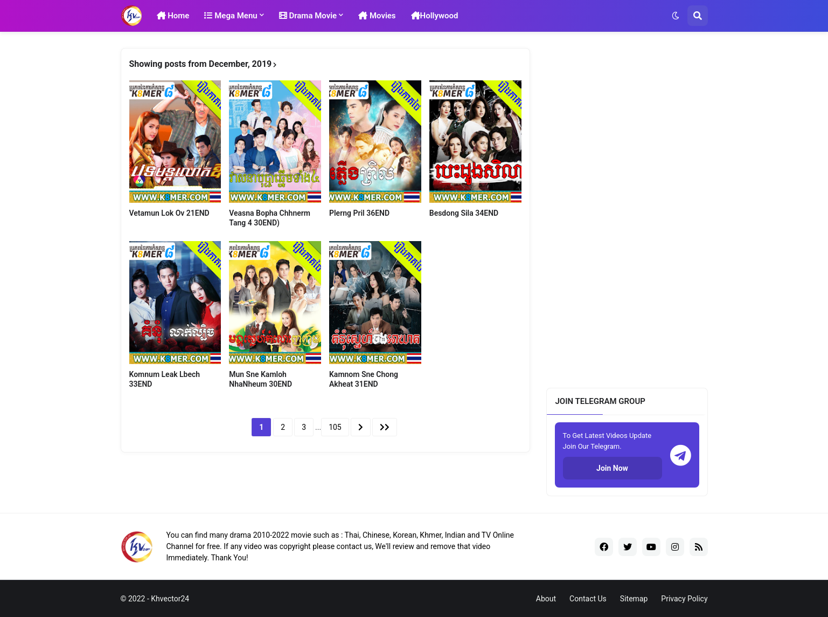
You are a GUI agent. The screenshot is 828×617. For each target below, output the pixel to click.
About (546, 598)
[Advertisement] (627, 210)
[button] (675, 15)
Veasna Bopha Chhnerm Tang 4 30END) (269, 218)
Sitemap (634, 598)
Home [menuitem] (173, 15)
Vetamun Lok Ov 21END (169, 213)
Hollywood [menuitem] (434, 15)
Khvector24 (170, 598)
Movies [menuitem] (376, 15)
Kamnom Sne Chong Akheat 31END (363, 379)
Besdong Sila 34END (463, 213)
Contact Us (588, 598)
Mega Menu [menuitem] (230, 15)
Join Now (612, 468)
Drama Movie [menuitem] (308, 15)
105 (335, 427)
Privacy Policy (684, 598)
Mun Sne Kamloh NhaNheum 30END (260, 379)
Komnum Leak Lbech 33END (164, 379)
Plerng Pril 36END (359, 213)
